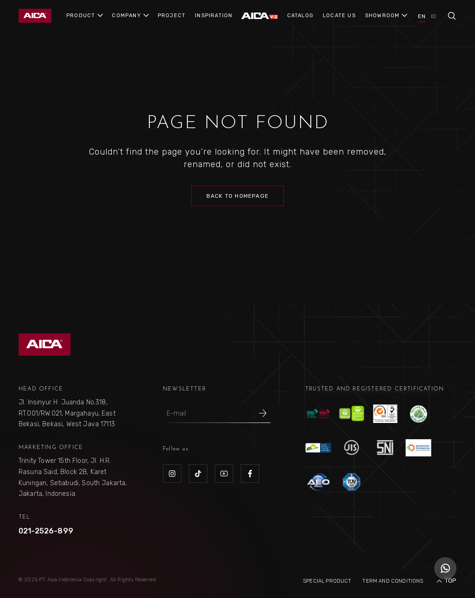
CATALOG (300, 16)
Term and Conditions (392, 581)
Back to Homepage (237, 196)
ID (433, 16)
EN (421, 16)
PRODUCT (80, 16)
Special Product (327, 581)
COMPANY (126, 16)
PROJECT (172, 16)
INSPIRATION (213, 16)
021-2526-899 (46, 530)
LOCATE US (339, 16)
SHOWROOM (382, 16)
